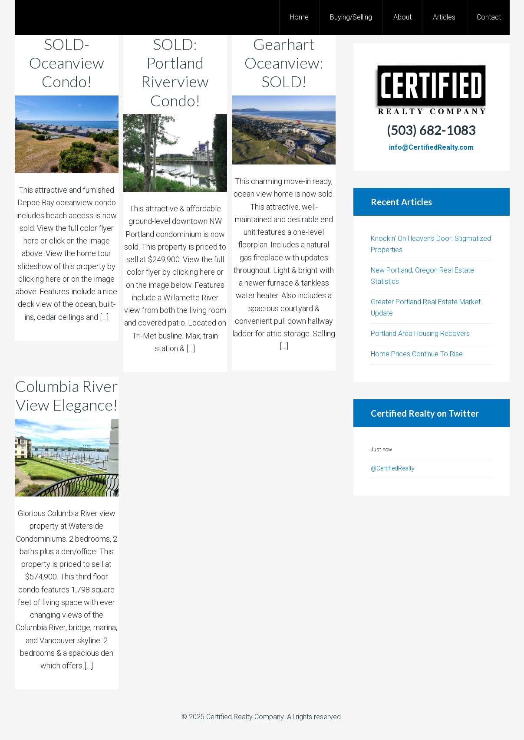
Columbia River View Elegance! (66, 395)
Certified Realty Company (244, 717)
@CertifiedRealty (393, 468)
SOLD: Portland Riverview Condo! (175, 72)
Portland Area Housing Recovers (420, 333)
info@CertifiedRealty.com (431, 147)
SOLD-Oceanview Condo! (66, 62)
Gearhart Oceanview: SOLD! (283, 62)
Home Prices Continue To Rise (417, 354)
